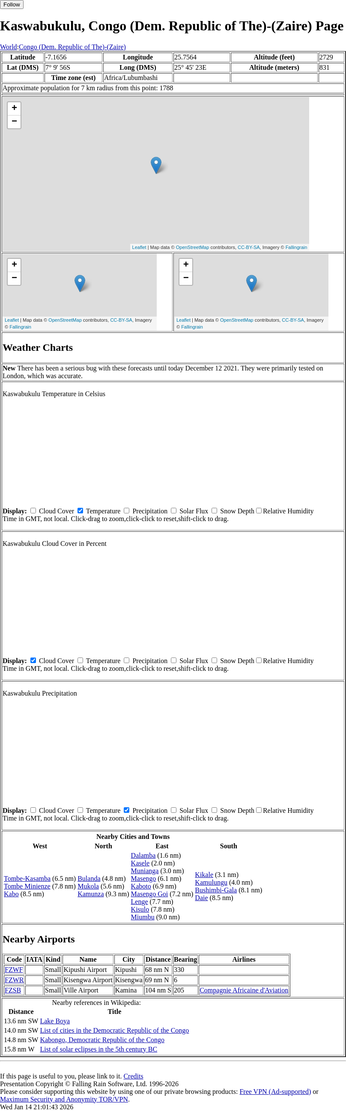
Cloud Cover (56, 511)
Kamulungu (211, 882)
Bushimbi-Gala (216, 890)
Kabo (11, 894)
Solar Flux (193, 511)
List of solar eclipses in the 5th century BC (98, 1049)
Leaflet (139, 247)
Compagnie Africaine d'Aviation (244, 990)
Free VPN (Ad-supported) (275, 1091)
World (8, 46)
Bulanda (89, 878)
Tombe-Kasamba (27, 878)
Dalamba (143, 855)
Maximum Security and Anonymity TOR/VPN (64, 1099)
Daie (201, 897)
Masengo (143, 878)
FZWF (14, 969)
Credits (133, 1076)
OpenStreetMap (192, 247)
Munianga (145, 870)
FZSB (13, 990)
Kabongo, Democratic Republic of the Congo (102, 1039)
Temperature (103, 511)
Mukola (88, 886)
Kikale (204, 874)
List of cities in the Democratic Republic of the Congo (114, 1030)
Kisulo (140, 909)
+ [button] (14, 108)
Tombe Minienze (27, 886)
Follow (11, 4)
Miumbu (143, 917)
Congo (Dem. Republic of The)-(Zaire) (72, 46)
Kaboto (141, 886)
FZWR (14, 980)
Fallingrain (296, 247)
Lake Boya (55, 1021)
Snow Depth (237, 511)
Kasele (140, 863)
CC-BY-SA (249, 247)
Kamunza (91, 894)
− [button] (14, 122)
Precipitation (149, 511)
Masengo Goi (149, 894)
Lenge (139, 901)
